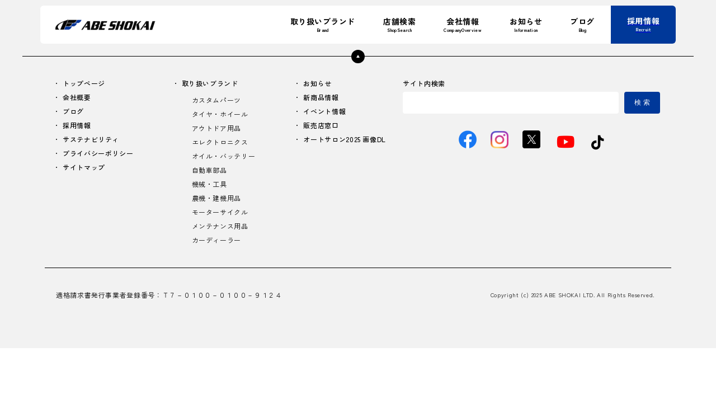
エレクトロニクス (220, 142)
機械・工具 (209, 184)
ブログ (73, 111)
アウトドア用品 (216, 128)
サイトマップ (84, 167)
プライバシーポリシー (98, 153)
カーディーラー (216, 240)
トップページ (84, 83)
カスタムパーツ (216, 100)
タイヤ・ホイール (220, 114)
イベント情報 (324, 111)
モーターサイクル (220, 212)
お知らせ (317, 83)
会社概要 (77, 97)
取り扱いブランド (210, 83)
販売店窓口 (320, 125)
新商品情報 (320, 97)
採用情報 (77, 125)
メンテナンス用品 (220, 226)
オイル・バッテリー (224, 156)
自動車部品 (209, 170)
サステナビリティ (91, 139)
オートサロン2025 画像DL (344, 139)
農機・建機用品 (216, 198)
